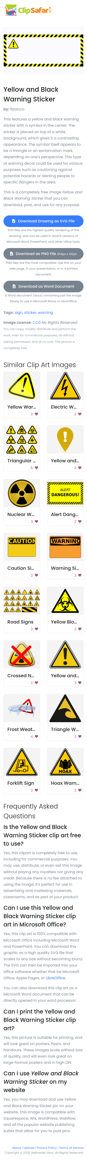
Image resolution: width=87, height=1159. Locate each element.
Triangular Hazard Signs (35, 460)
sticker (30, 312)
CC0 (37, 322)
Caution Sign (22, 568)
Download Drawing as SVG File (43, 221)
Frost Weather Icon (29, 729)
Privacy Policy (47, 1148)
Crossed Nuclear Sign (32, 675)
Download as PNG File (43, 253)
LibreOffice (55, 978)
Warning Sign (66, 568)
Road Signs (20, 622)
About (16, 1148)
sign (18, 312)
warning (45, 312)
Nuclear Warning (27, 514)
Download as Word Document (43, 286)
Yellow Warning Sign (31, 407)
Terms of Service (71, 1148)
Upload (29, 1148)
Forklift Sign (20, 783)
